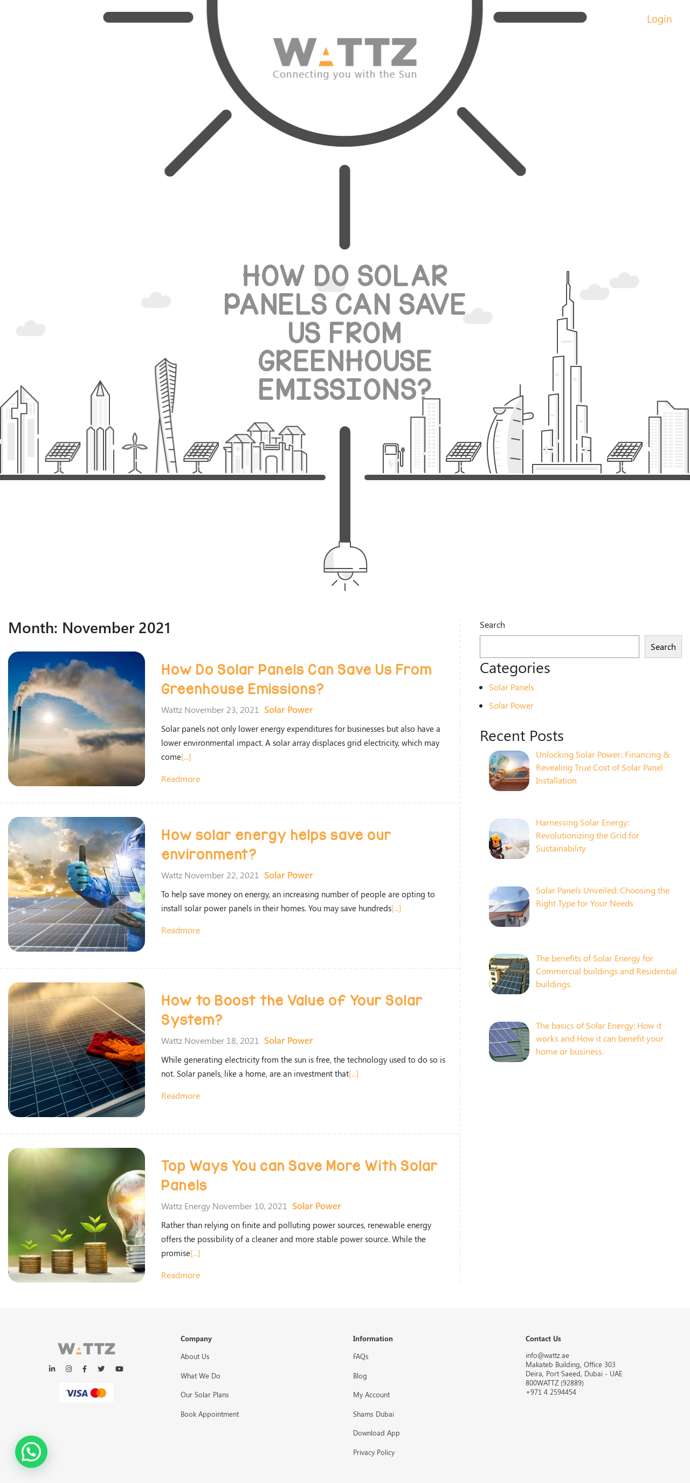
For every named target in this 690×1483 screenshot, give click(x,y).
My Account (371, 1394)
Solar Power (288, 709)
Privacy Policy (374, 1452)
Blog (360, 1375)
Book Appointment (210, 1413)
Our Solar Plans (205, 1394)
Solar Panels (511, 686)
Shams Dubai (373, 1413)
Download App (376, 1432)
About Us (195, 1356)
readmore (180, 778)
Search (492, 624)
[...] (186, 756)
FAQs (361, 1356)
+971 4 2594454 (551, 1391)
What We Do (200, 1375)
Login (659, 18)
